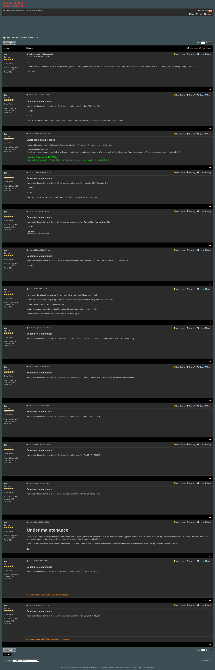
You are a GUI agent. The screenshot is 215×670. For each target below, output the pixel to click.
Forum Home (9, 10)
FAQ (192, 14)
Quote (202, 54)
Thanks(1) (191, 173)
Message (30, 48)
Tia (6, 54)
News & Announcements (34, 10)
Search (199, 14)
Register (209, 14)
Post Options (179, 54)
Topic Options (205, 48)
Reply (209, 54)
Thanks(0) (191, 54)
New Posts (204, 10)
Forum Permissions (205, 661)
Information (20, 10)
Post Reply (9, 43)
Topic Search (192, 48)
